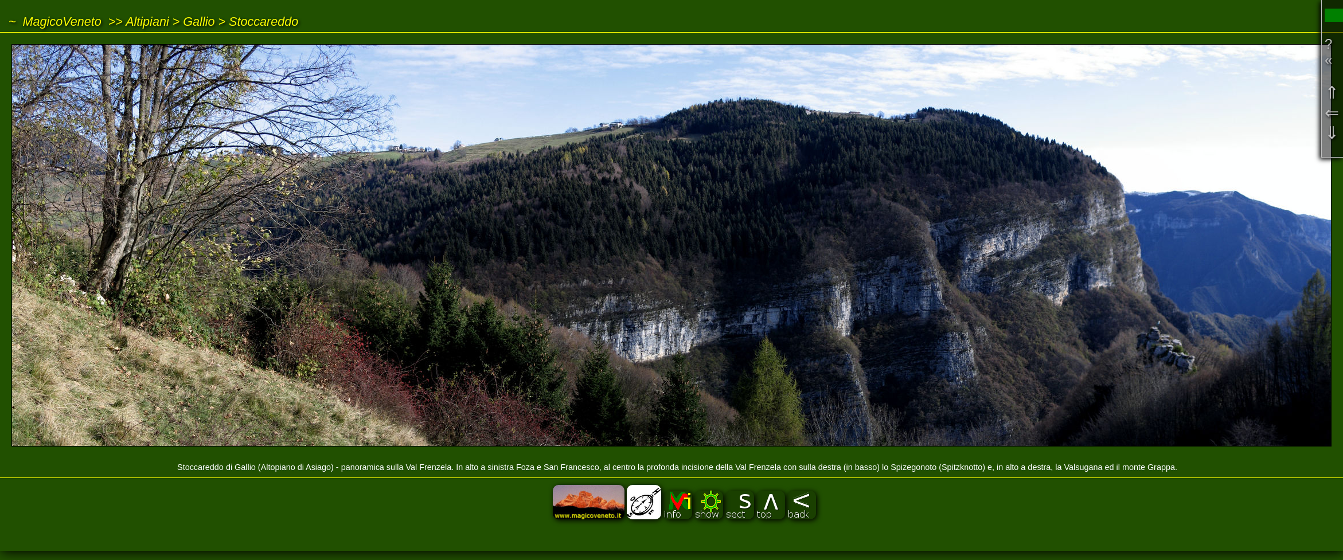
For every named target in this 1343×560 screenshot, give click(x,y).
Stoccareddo (263, 21)
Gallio (198, 21)
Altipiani (147, 21)
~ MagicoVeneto (55, 21)
